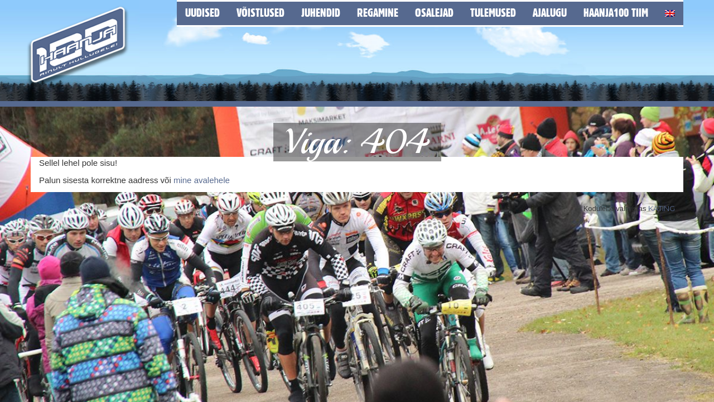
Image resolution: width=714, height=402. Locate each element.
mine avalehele (201, 180)
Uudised (202, 13)
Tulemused (493, 13)
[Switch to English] (670, 11)
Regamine (377, 13)
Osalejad (434, 13)
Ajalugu (550, 13)
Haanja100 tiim (615, 13)
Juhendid (320, 13)
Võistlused (260, 13)
